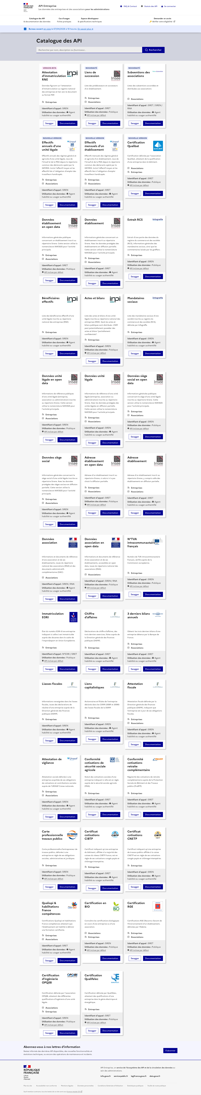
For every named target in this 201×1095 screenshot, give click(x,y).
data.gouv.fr (155, 1076)
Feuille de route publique (157, 1086)
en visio (47, 28)
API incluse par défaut (96, 115)
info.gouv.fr (105, 1076)
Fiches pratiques (64, 20)
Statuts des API (149, 6)
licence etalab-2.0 (73, 1092)
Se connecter (170, 6)
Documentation (67, 123)
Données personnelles (85, 1086)
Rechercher (155, 50)
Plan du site (28, 1086)
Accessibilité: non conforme (46, 1086)
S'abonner (170, 1050)
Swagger (49, 123)
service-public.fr (121, 1076)
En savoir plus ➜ (85, 28)
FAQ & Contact (130, 6)
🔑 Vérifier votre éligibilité (161, 20)
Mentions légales (67, 1086)
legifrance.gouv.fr (139, 1076)
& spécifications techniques (90, 20)
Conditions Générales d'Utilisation (110, 1086)
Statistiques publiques (135, 1086)
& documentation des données (37, 20)
